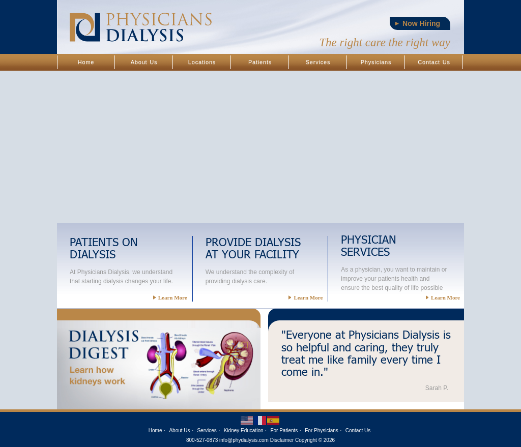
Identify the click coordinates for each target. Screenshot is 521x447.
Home (86, 62)
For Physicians (321, 430)
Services (318, 62)
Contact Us (434, 62)
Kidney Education (244, 430)
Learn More (170, 297)
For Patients (284, 430)
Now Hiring (421, 23)
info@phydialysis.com (244, 440)
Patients (260, 62)
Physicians (376, 62)
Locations (202, 62)
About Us (144, 62)
